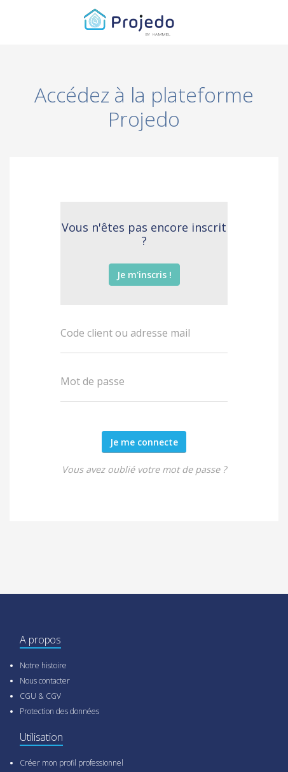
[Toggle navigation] (253, 22)
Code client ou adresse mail (125, 333)
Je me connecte (144, 442)
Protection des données (59, 711)
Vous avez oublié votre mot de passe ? (144, 469)
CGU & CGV (40, 696)
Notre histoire (43, 665)
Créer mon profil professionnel (71, 762)
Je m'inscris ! (144, 275)
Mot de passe (92, 381)
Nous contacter (45, 680)
